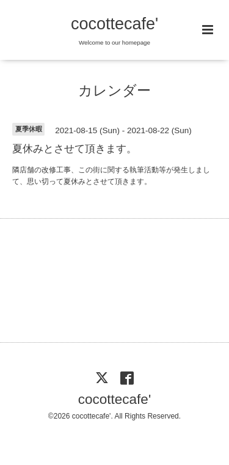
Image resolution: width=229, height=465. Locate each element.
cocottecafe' (114, 24)
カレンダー (114, 90)
